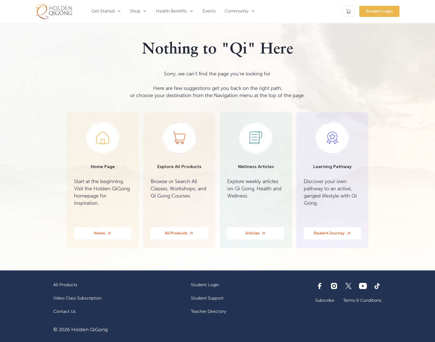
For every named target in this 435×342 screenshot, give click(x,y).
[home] (54, 11)
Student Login (379, 11)
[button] (106, 11)
